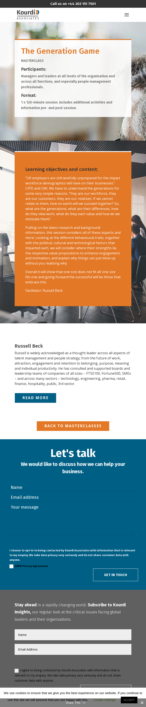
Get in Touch (115, 575)
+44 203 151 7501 (81, 4)
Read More (35, 397)
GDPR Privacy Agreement (28, 566)
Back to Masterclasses (73, 425)
